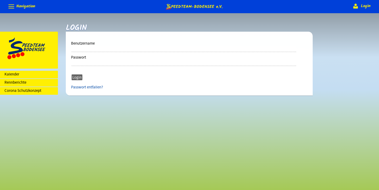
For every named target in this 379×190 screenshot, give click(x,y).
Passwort (78, 57)
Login (361, 6)
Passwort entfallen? (87, 87)
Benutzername (83, 43)
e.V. (194, 6)
